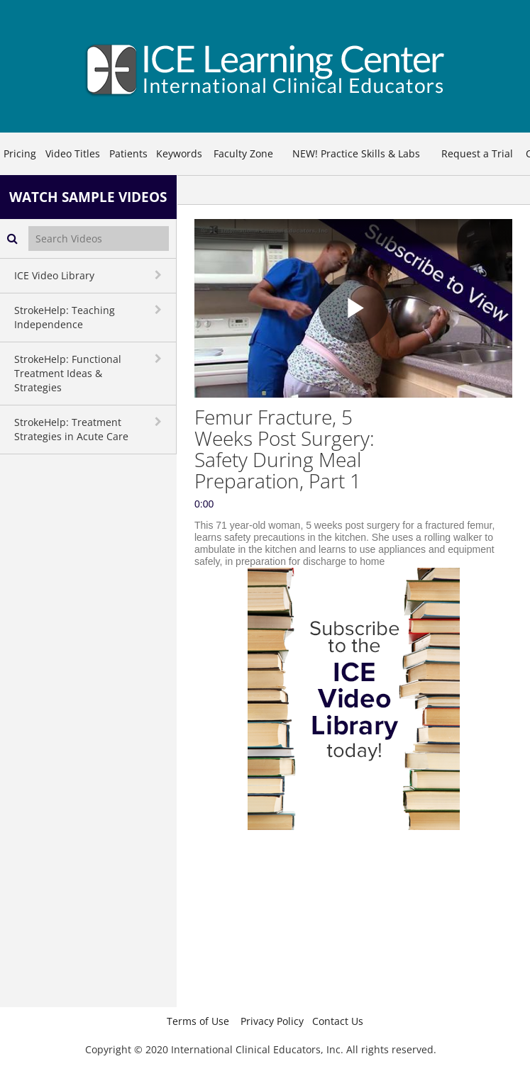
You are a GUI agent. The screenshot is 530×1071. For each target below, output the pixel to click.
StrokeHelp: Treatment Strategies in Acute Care (71, 429)
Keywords (179, 153)
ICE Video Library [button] (54, 275)
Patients (128, 153)
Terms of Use (198, 1021)
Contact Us (337, 1021)
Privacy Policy (272, 1021)
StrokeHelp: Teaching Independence (64, 317)
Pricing (20, 153)
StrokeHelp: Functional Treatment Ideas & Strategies (67, 373)
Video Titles (72, 153)
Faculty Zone (243, 153)
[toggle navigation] (159, 275)
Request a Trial (477, 153)
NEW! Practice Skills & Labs (356, 153)
